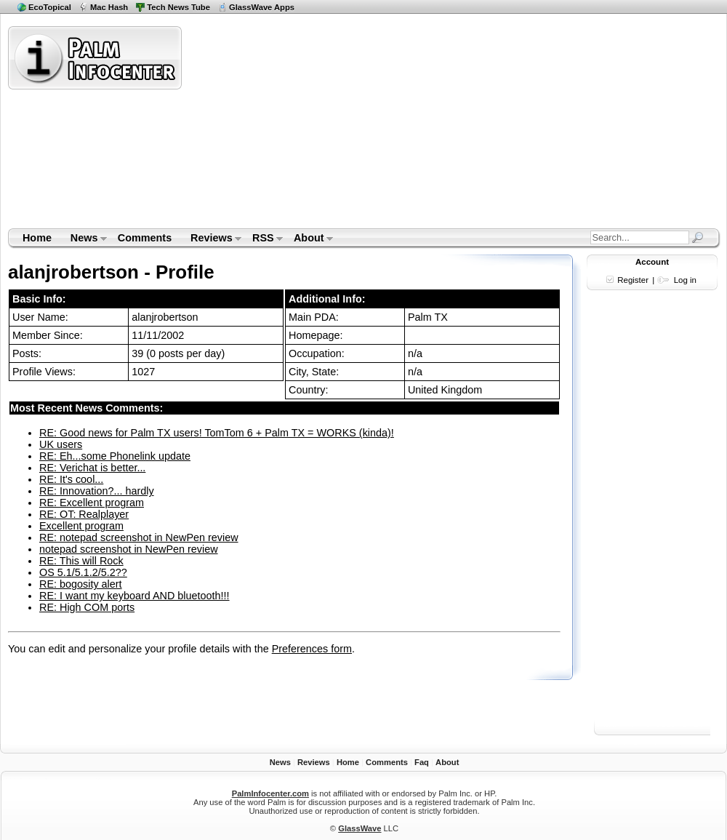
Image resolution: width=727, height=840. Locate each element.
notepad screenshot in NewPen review (128, 549)
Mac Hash (109, 7)
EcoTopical (49, 7)
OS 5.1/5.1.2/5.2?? (83, 572)
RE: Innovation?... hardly (96, 491)
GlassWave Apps (261, 7)
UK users (60, 444)
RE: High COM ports (86, 607)
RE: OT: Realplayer (84, 514)
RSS (263, 239)
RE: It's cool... (71, 479)
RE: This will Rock (81, 561)
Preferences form (312, 649)
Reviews (211, 239)
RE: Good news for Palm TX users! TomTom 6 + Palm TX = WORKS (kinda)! (216, 433)
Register (632, 280)
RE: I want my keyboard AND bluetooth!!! (134, 595)
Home (37, 238)
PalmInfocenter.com (270, 793)
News (84, 239)
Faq (421, 762)
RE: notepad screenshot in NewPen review (138, 537)
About (308, 239)
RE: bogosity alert (80, 584)
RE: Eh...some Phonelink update (114, 456)
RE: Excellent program (91, 502)
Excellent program (81, 526)
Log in (685, 280)
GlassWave (359, 828)
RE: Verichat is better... (92, 467)
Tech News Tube (178, 7)
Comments (145, 238)
